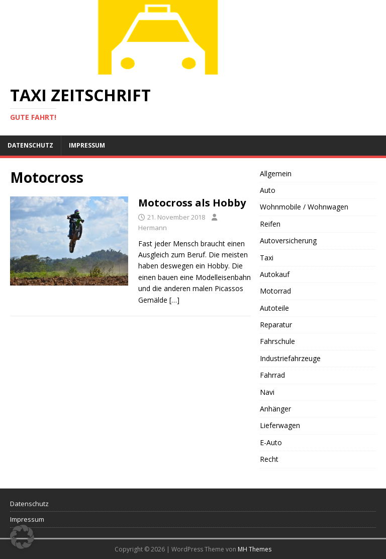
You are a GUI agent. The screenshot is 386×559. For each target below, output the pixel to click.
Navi (267, 392)
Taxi (266, 257)
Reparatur (276, 324)
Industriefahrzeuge (290, 358)
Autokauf (275, 274)
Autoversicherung (288, 240)
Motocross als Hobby (192, 202)
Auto (267, 190)
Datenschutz (30, 145)
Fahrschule (277, 341)
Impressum (87, 145)
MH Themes (254, 549)
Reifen (270, 224)
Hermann (152, 227)
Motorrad (275, 291)
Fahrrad (272, 375)
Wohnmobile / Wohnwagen (304, 207)
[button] (22, 537)
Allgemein (276, 173)
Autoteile (274, 308)
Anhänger (275, 408)
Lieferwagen (280, 425)
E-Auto (271, 442)
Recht (269, 459)
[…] (174, 300)
